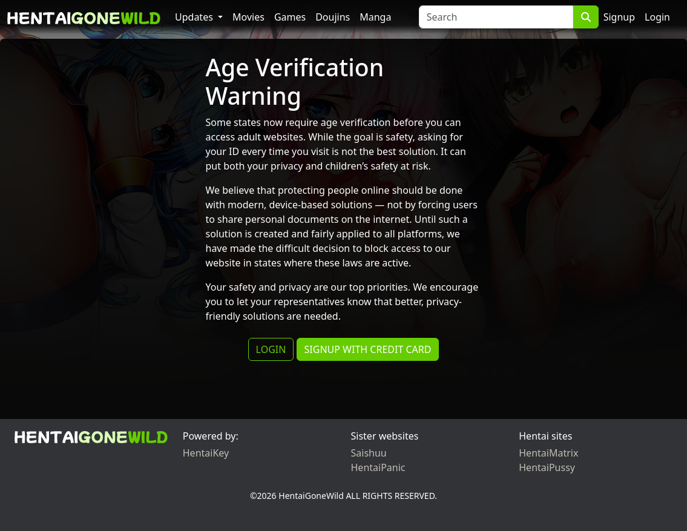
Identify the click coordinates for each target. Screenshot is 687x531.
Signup (619, 17)
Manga (375, 17)
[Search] (496, 16)
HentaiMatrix (548, 453)
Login (657, 17)
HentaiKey (206, 453)
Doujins (332, 17)
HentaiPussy (547, 467)
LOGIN (271, 349)
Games (290, 17)
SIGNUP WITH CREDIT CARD (368, 349)
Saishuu (369, 453)
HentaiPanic (378, 467)
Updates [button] (195, 17)
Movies (248, 17)
